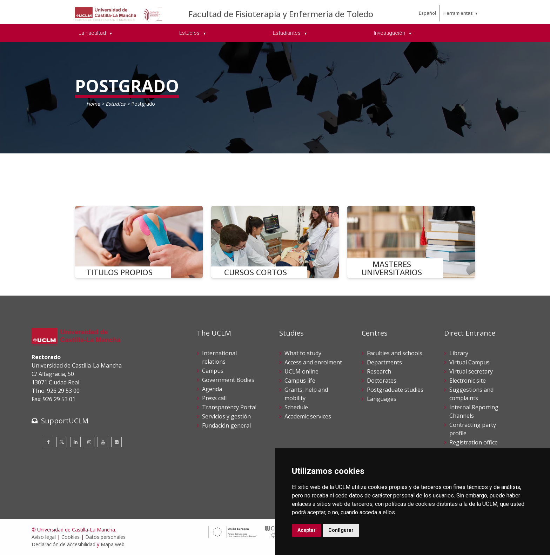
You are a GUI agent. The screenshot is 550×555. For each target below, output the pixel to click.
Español (427, 13)
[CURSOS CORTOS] (275, 242)
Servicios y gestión (226, 416)
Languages (381, 399)
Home (93, 103)
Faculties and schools (394, 353)
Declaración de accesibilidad (63, 544)
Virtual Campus (469, 362)
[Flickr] (116, 442)
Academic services (307, 416)
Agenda (212, 389)
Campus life (299, 380)
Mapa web (113, 544)
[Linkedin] (75, 442)
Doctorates (381, 380)
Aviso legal (44, 537)
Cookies (70, 537)
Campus (212, 371)
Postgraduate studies (395, 390)
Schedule (296, 407)
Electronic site (467, 380)
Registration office (473, 442)
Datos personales (105, 537)
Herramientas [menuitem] (458, 13)
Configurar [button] (341, 530)
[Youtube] (103, 442)
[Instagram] (89, 442)
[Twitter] (61, 442)
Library (458, 353)
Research (379, 371)
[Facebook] (48, 442)
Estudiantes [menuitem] (287, 33)
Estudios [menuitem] (190, 33)
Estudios (116, 103)
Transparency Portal (229, 407)
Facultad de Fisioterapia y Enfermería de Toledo (280, 14)
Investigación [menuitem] (390, 33)
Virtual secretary (471, 371)
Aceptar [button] (306, 530)
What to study (302, 353)
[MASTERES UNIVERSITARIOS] (411, 242)
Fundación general (226, 425)
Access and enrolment (313, 362)
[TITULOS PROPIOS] (139, 242)
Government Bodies (228, 380)
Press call (214, 398)
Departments (384, 362)
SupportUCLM (64, 420)
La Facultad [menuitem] (93, 33)
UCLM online (301, 371)
